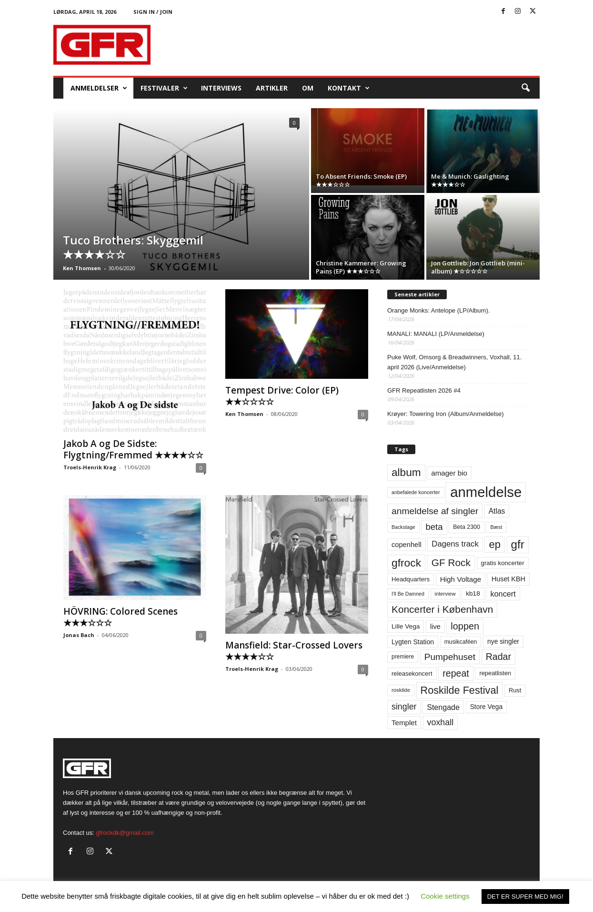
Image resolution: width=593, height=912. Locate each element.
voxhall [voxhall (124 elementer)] (440, 722)
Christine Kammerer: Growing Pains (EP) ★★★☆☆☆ (361, 267)
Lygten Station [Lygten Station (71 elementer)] (413, 642)
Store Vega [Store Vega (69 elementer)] (486, 706)
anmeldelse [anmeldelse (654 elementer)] (486, 492)
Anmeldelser (98, 88)
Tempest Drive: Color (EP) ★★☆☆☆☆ (282, 396)
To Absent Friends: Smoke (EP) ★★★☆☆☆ (361, 180)
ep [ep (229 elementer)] (494, 544)
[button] (525, 88)
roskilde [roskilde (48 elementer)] (401, 690)
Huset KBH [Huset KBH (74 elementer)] (508, 579)
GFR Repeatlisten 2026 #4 (424, 390)
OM (307, 87)
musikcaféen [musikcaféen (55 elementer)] (460, 641)
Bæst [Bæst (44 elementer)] (496, 527)
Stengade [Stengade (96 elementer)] (443, 707)
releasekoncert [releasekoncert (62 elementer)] (412, 673)
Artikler (272, 87)
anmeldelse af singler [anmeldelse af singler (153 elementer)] (435, 511)
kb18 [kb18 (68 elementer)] (473, 593)
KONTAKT (349, 88)
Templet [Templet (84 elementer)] (404, 723)
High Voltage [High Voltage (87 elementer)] (461, 579)
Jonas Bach (78, 634)
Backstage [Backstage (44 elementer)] (403, 527)
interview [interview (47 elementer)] (445, 594)
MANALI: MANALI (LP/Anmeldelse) (435, 333)
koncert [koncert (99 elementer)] (502, 593)
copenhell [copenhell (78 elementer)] (407, 544)
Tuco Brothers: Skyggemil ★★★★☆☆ (133, 247)
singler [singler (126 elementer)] (404, 706)
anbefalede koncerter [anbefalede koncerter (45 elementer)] (416, 492)
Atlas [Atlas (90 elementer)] (497, 511)
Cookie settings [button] (445, 896)
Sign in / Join (152, 11)
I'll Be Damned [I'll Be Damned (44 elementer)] (408, 594)
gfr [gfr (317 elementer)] (517, 544)
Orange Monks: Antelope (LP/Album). (438, 310)
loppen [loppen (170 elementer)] (465, 626)
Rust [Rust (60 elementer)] (515, 690)
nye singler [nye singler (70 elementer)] (503, 641)
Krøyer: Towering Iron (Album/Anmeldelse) (445, 413)
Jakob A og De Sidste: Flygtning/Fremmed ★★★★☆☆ (133, 449)
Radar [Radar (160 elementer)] (498, 656)
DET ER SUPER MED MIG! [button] (525, 896)
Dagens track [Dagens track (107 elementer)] (455, 543)
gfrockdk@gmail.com (125, 832)
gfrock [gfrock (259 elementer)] (406, 563)
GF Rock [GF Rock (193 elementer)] (451, 562)
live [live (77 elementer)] (435, 626)
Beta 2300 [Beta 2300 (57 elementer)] (466, 527)
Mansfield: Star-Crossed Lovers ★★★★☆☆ (293, 651)
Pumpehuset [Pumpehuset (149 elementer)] (449, 657)
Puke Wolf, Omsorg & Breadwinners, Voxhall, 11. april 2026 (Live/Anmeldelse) (454, 362)
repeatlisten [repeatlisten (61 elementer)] (495, 673)
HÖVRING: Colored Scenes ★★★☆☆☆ (120, 617)
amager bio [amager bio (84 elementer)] (449, 473)
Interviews (221, 87)
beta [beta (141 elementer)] (433, 527)
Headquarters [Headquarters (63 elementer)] (411, 579)
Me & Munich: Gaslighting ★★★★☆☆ (470, 180)
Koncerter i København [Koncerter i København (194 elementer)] (442, 609)
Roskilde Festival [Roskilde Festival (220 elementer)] (460, 690)
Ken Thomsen (82, 268)
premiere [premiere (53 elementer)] (403, 656)
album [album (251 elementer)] (406, 472)
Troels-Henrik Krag (89, 467)
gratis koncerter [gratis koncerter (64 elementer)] (502, 563)
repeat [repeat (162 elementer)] (455, 673)
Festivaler (164, 88)
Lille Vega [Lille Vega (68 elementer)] (406, 626)
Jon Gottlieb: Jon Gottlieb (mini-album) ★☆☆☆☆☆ (478, 267)
